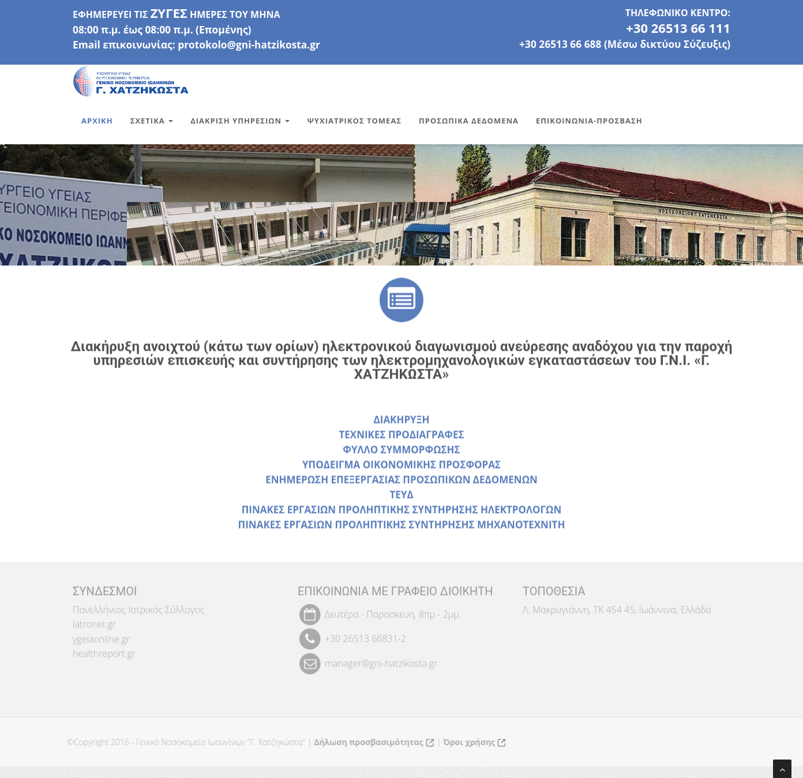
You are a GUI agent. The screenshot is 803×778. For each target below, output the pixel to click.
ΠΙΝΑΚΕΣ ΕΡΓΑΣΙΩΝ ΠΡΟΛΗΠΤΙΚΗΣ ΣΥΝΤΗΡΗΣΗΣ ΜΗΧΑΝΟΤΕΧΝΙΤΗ (401, 525)
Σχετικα (151, 120)
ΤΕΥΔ (401, 495)
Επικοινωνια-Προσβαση (589, 120)
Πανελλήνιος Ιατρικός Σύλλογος (138, 606)
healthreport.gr (104, 651)
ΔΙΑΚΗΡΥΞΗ (402, 420)
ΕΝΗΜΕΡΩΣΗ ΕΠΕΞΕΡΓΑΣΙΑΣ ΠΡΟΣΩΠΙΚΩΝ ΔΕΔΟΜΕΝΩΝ (401, 480)
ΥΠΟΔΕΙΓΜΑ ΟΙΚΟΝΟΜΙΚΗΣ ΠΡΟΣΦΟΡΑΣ (401, 465)
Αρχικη (97, 120)
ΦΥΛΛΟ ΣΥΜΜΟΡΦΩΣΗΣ (401, 450)
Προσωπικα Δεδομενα (469, 120)
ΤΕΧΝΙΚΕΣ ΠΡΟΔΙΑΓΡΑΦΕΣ (401, 435)
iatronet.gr (94, 621)
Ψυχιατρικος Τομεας (354, 120)
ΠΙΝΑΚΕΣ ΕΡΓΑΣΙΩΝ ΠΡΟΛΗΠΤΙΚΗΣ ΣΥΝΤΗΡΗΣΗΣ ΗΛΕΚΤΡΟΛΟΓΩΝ (402, 510)
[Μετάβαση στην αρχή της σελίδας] (782, 769)
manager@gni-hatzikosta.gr (381, 660)
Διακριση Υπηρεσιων (240, 120)
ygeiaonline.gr (101, 636)
